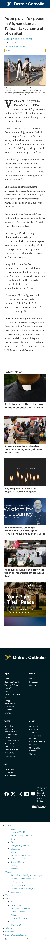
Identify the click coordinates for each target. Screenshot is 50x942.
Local (6, 679)
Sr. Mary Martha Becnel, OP (11, 741)
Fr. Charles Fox (17, 881)
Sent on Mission (18, 862)
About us (33, 726)
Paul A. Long (10, 746)
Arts (6, 697)
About (8, 898)
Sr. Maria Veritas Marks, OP (11, 736)
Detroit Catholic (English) (16, 934)
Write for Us (10, 776)
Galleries (33, 685)
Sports (7, 691)
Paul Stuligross (11, 753)
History (14, 865)
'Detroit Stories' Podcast (21, 855)
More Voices (10, 756)
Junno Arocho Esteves (18, 39)
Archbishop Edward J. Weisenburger (10, 729)
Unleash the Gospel (34, 749)
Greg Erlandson (18, 885)
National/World (11, 682)
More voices (16, 891)
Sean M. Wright (11, 750)
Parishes (33, 745)
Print (8, 50)
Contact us (34, 729)
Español (8, 710)
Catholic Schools (12, 694)
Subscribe (9, 769)
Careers (32, 754)
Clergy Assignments (10, 701)
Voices (8, 871)
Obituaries (9, 706)
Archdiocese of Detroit (36, 737)
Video (32, 679)
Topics (8, 825)
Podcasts (33, 682)
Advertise (8, 772)
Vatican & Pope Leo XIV (15, 46)
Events (7, 713)
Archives (33, 733)
